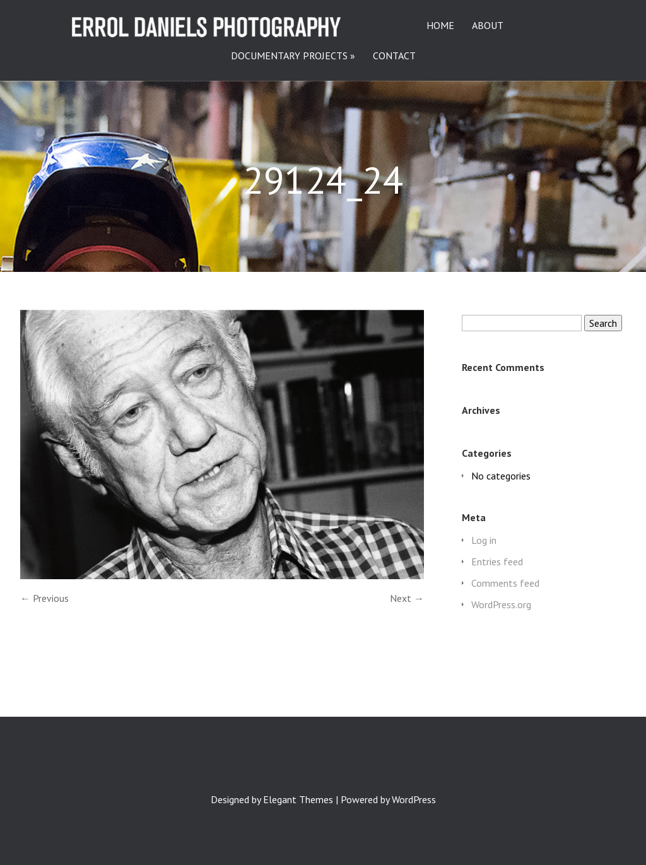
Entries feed (497, 561)
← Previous (44, 598)
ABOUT (487, 26)
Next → (407, 598)
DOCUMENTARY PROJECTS (289, 56)
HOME (440, 26)
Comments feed (505, 583)
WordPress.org (501, 604)
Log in (483, 540)
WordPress (414, 799)
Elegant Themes (298, 799)
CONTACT (394, 56)
